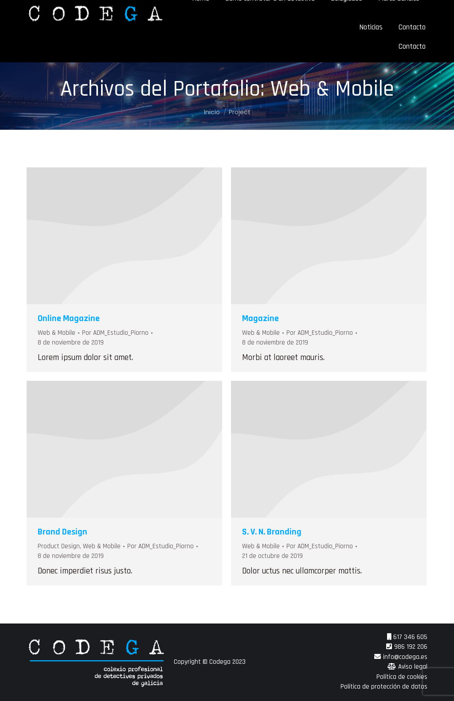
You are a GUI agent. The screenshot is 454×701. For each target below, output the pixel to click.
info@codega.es (405, 657)
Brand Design (62, 532)
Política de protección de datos (383, 686)
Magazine (260, 318)
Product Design (59, 546)
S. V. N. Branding (271, 532)
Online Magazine (69, 318)
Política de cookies (401, 677)
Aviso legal (412, 666)
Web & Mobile (56, 333)
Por (115, 333)
